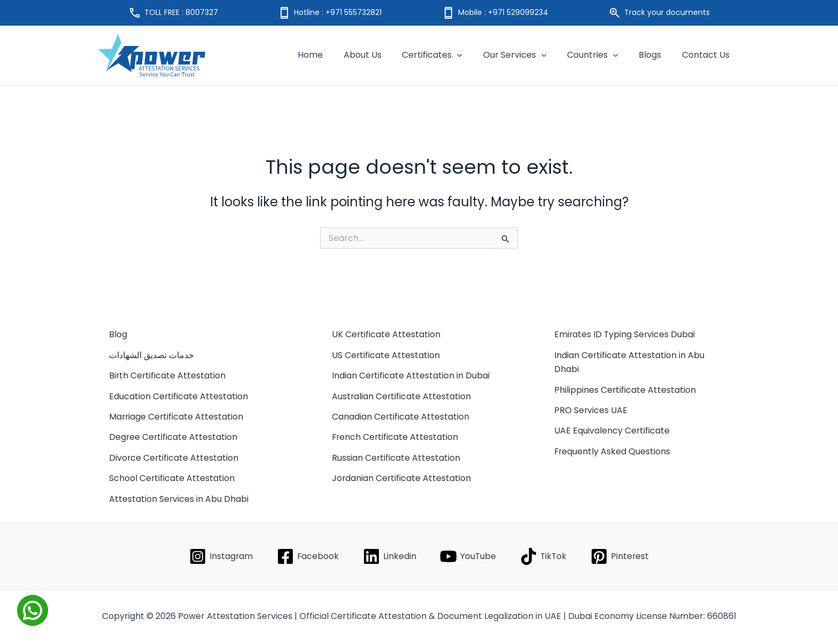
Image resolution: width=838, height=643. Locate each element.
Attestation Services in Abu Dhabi (179, 499)
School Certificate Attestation (172, 478)
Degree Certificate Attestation (173, 437)
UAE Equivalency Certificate (612, 430)
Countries (601, 55)
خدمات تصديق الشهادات (151, 355)
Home (333, 55)
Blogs (655, 55)
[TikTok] (544, 556)
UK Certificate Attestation (386, 334)
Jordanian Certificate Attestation (402, 478)
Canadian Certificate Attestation (401, 416)
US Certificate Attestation (386, 355)
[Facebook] (307, 556)
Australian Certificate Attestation (402, 396)
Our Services (527, 55)
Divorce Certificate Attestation (174, 458)
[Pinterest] (621, 556)
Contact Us (707, 55)
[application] (473, 55)
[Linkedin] (389, 556)
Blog (118, 334)
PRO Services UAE (591, 410)
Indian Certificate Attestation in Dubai (411, 375)
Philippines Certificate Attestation (625, 390)
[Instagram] (219, 556)
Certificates (448, 55)
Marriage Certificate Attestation (177, 416)
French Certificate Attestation (396, 437)
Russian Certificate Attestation (396, 458)
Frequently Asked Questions (612, 451)
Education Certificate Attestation (179, 396)
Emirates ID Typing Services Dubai (625, 334)
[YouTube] (468, 556)
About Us (382, 55)
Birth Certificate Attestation (168, 375)
